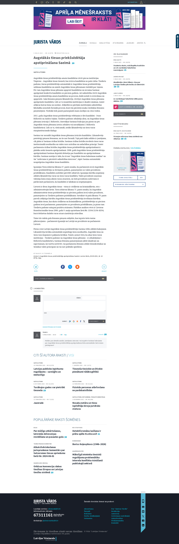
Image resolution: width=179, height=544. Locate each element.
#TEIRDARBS (118, 43)
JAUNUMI (130, 43)
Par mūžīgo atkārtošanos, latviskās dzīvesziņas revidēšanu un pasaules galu (49, 433)
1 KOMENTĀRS (39, 288)
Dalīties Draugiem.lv (77, 267)
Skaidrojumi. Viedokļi (41, 463)
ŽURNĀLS (83, 43)
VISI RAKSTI (129, 114)
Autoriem (115, 514)
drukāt (104, 271)
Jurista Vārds (118, 93)
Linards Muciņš (118, 76)
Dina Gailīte (117, 60)
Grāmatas (88, 518)
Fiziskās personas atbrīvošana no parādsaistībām (88, 389)
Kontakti (115, 523)
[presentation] (94, 315)
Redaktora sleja (63, 53)
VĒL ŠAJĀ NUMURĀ (120, 54)
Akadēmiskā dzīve (78, 451)
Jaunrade (38, 402)
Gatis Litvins (39, 72)
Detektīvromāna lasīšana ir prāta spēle (86, 432)
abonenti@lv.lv (54, 509)
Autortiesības (117, 518)
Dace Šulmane (126, 131)
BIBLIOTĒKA (104, 43)
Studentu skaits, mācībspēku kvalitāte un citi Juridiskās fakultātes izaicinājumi (129, 67)
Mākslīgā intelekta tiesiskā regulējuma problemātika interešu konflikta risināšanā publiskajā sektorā (87, 459)
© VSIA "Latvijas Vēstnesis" (96, 531)
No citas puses (77, 427)
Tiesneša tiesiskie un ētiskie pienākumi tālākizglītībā (87, 370)
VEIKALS (93, 43)
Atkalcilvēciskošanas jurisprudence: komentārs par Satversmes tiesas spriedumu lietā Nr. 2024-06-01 (49, 452)
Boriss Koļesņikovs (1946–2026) (89, 444)
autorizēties (132, 2)
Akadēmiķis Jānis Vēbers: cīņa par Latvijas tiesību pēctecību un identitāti (129, 83)
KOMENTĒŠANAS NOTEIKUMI (52, 327)
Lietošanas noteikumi (120, 516)
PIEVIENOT (94, 321)
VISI (71, 355)
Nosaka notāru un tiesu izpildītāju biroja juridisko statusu (86, 405)
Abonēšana (88, 509)
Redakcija (115, 511)
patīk (36, 271)
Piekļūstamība (117, 521)
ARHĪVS (140, 43)
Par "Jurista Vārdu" (119, 509)
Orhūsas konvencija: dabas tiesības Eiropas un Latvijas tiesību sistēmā (48, 469)
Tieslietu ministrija (98, 397)
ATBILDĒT (101, 334)
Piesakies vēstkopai (129, 184)
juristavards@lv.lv (50, 521)
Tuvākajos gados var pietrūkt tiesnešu (49, 389)
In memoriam (76, 441)
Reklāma (88, 514)
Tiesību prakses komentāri (43, 444)
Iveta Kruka (86, 397)
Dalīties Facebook (63, 267)
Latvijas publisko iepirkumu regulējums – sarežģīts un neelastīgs (48, 371)
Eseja (35, 427)
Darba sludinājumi (92, 516)
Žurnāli (87, 511)
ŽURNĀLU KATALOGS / (127, 148)
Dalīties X (70, 267)
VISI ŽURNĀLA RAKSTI (70, 278)
